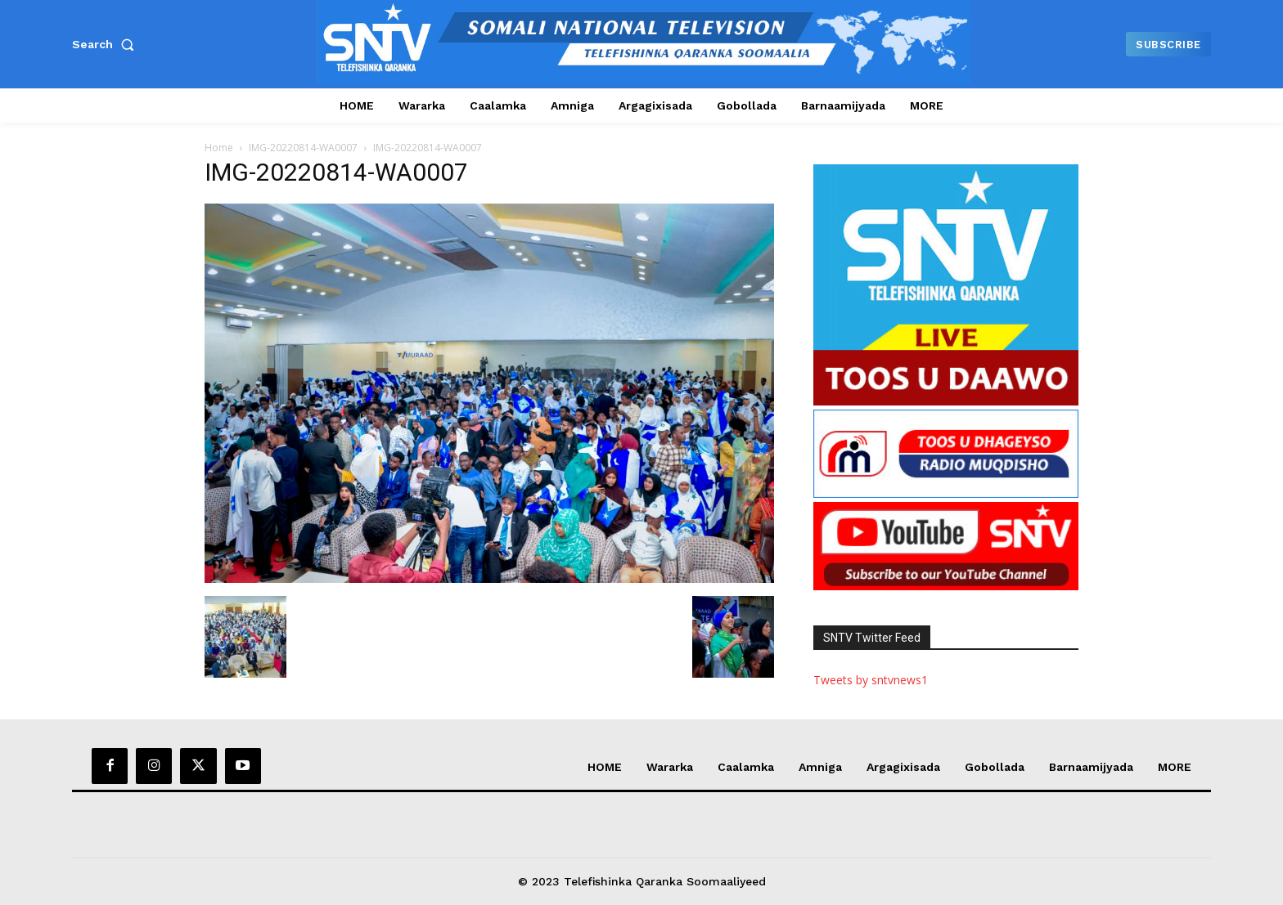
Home (219, 148)
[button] (106, 44)
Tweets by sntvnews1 (870, 680)
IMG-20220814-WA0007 (303, 148)
